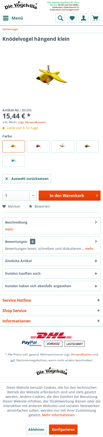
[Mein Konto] (83, 18)
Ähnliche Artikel (18, 261)
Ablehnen (36, 429)
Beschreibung (16, 222)
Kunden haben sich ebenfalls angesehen (38, 286)
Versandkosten (81, 354)
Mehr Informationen (58, 415)
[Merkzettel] (72, 18)
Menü (13, 17)
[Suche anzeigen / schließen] (60, 18)
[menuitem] (12, 18)
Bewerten (39, 206)
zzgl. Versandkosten (32, 122)
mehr (9, 229)
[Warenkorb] (95, 18)
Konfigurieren (63, 429)
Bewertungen (16, 241)
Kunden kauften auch (23, 273)
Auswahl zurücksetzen (27, 178)
